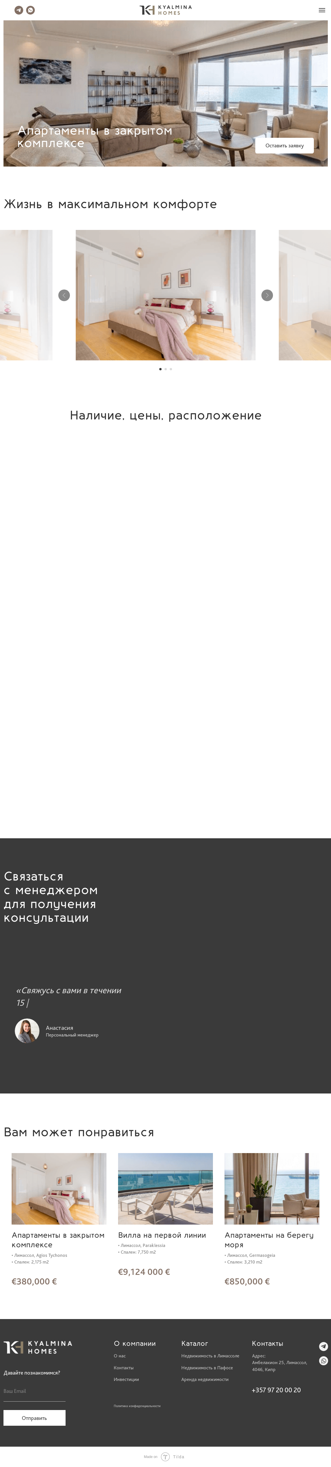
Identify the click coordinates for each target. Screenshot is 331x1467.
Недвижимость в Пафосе (207, 1367)
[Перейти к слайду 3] (171, 369)
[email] (34, 1391)
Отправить (34, 1418)
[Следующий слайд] (267, 295)
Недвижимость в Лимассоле (210, 1356)
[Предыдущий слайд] (64, 295)
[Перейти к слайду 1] (160, 369)
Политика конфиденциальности (137, 1406)
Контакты (123, 1367)
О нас (120, 1356)
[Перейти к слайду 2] (165, 369)
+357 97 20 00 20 (276, 1390)
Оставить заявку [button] (284, 145)
